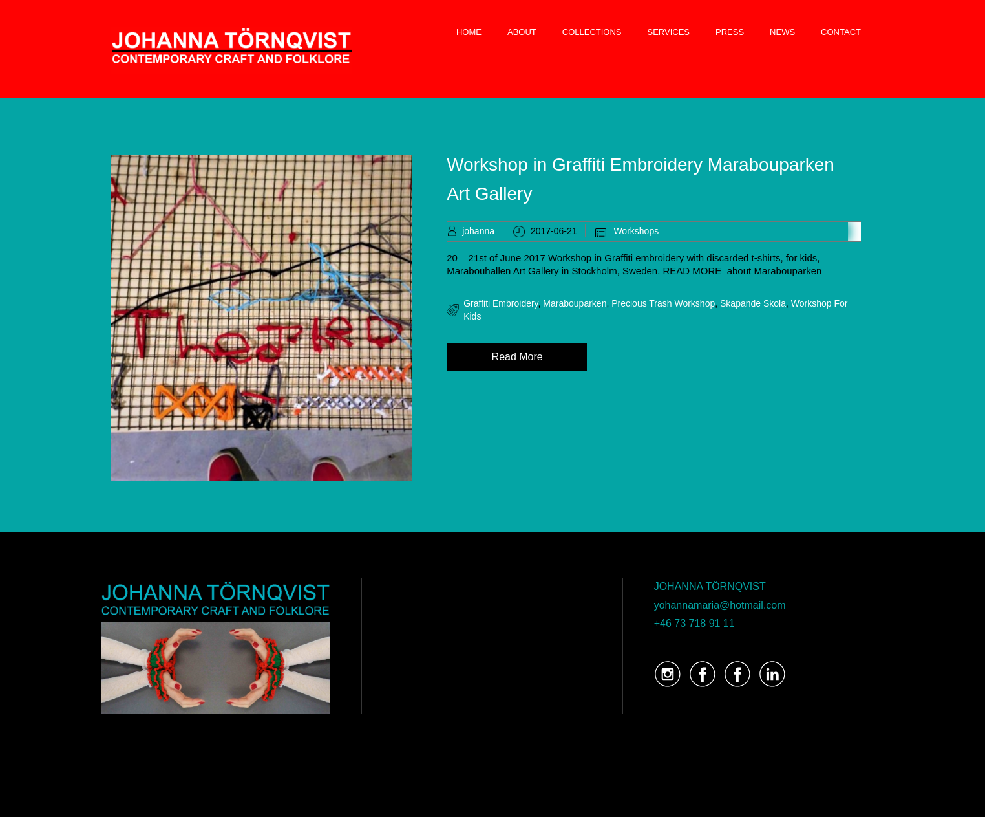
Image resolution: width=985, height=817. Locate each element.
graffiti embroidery (500, 303)
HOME (469, 32)
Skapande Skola (753, 303)
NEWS (782, 32)
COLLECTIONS (592, 32)
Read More (517, 356)
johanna (478, 231)
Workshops (636, 231)
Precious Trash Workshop (663, 303)
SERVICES (669, 32)
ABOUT (521, 32)
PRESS (729, 32)
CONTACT (841, 32)
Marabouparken (574, 303)
